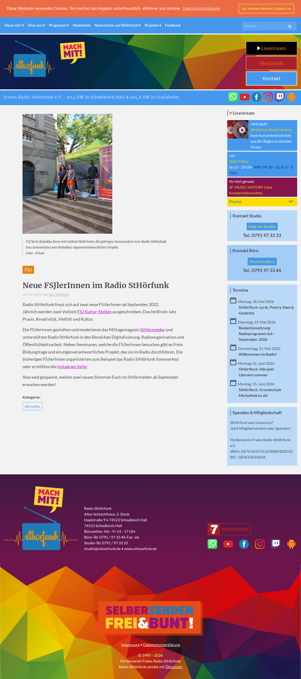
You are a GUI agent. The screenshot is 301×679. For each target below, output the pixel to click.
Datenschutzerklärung (161, 644)
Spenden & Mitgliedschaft (257, 412)
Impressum (130, 644)
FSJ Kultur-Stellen (94, 311)
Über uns (35, 25)
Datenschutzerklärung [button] (201, 8)
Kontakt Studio (247, 215)
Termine (240, 289)
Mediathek (82, 25)
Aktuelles (32, 406)
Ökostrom (173, 666)
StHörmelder (152, 329)
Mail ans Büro (262, 261)
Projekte (152, 25)
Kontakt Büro (245, 250)
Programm (57, 25)
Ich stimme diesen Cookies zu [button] (266, 9)
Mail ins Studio (262, 226)
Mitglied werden (252, 427)
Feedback (173, 25)
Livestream (271, 48)
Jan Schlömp (59, 294)
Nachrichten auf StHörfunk (116, 25)
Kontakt (271, 78)
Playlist (235, 201)
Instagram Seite (72, 366)
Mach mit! (13, 25)
